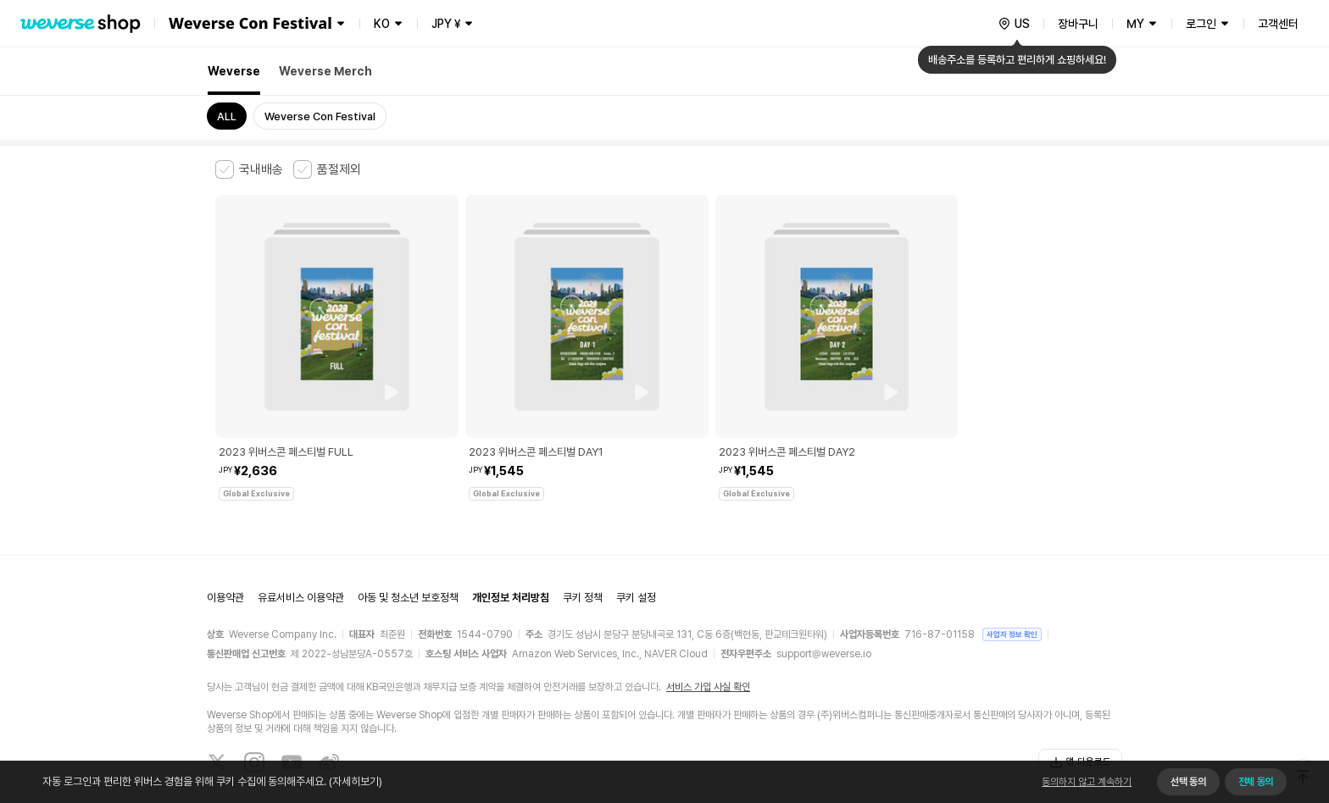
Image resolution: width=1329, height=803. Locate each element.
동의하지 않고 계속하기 (1087, 782)
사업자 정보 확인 (1012, 565)
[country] (1013, 23)
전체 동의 (1255, 782)
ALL (226, 116)
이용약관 (225, 529)
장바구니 (1078, 23)
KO (382, 23)
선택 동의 (1188, 782)
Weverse (234, 71)
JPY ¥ (445, 23)
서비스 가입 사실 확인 (708, 618)
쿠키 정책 (583, 529)
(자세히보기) (354, 781)
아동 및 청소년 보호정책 (408, 529)
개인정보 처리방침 (510, 529)
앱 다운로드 (1080, 694)
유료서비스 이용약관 (301, 529)
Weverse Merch (325, 71)
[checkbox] (249, 169)
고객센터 (1278, 23)
